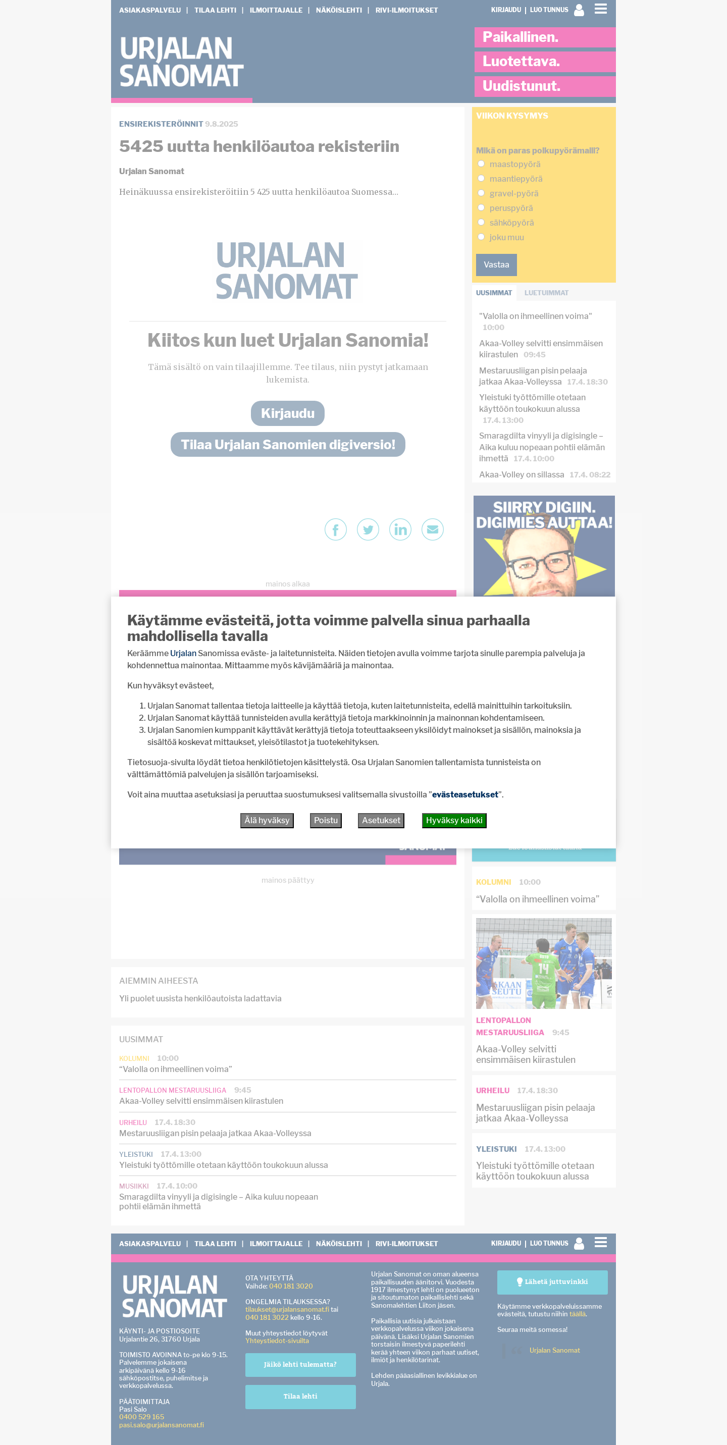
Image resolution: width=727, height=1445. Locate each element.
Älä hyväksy (267, 820)
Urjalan (183, 653)
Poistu (326, 820)
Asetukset (381, 820)
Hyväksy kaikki (454, 820)
